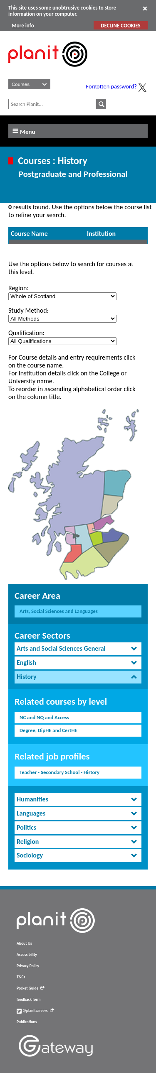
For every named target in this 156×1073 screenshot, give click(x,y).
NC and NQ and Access (44, 717)
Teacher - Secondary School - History (59, 772)
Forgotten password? (111, 86)
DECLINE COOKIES (120, 25)
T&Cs (21, 977)
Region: (18, 288)
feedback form (29, 999)
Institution (101, 234)
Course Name (29, 234)
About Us (24, 943)
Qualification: (26, 333)
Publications (27, 1021)
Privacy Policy (28, 965)
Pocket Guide (31, 988)
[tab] (78, 648)
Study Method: (28, 310)
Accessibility (27, 954)
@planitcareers (35, 1010)
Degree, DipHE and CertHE (48, 730)
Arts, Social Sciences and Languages (59, 611)
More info (23, 25)
